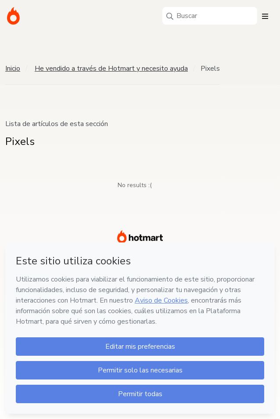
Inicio (12, 68)
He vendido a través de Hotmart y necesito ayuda (111, 68)
